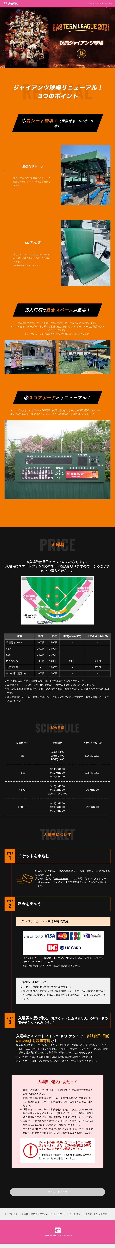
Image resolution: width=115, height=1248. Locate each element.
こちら (67, 1061)
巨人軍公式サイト (65, 1090)
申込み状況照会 (62, 878)
